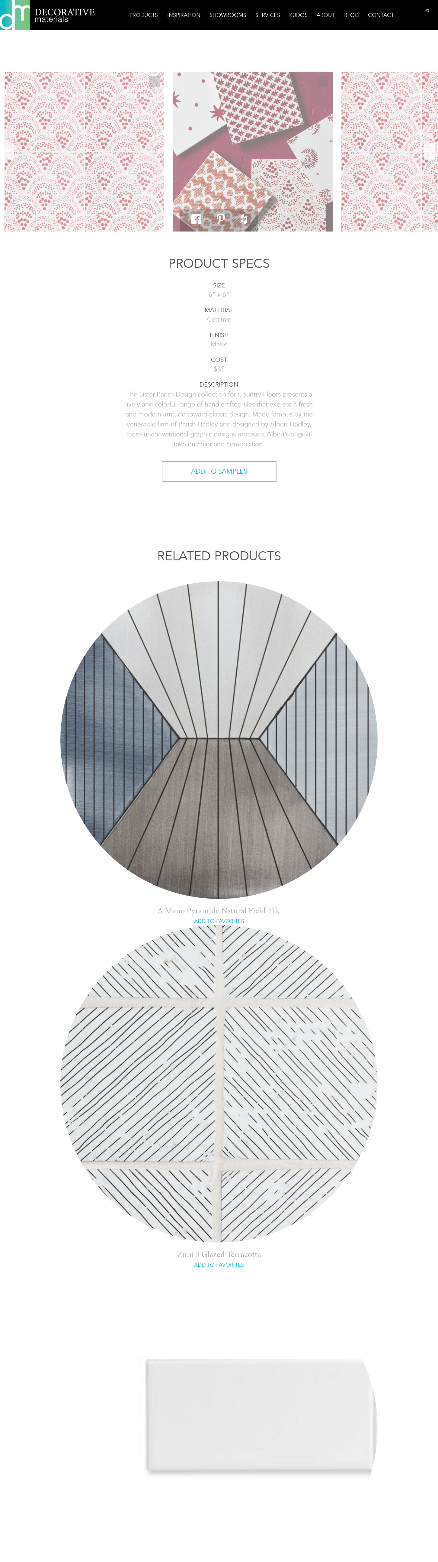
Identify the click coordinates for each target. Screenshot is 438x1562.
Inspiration (183, 15)
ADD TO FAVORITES (219, 921)
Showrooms (227, 15)
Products (143, 15)
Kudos (298, 15)
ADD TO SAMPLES (219, 471)
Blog (351, 15)
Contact (381, 15)
